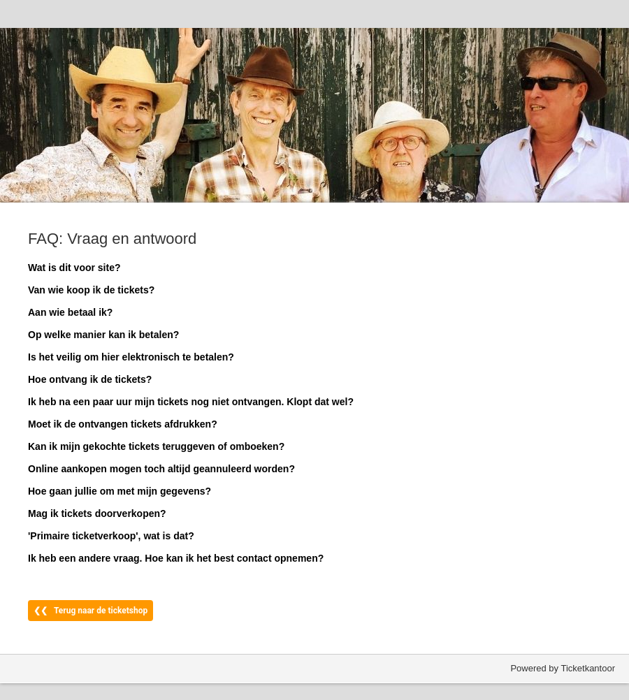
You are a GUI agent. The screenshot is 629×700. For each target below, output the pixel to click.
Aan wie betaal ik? (70, 312)
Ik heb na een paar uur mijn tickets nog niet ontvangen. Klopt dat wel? (191, 401)
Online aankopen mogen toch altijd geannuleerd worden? (161, 468)
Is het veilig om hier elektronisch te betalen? (131, 357)
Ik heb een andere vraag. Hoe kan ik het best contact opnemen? (176, 558)
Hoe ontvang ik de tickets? (90, 379)
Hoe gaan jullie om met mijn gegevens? (119, 491)
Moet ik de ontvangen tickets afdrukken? (122, 424)
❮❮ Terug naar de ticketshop (90, 610)
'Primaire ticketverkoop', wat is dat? (111, 535)
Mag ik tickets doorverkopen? (97, 513)
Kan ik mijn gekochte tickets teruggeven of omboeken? (156, 446)
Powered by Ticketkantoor (562, 668)
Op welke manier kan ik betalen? (103, 334)
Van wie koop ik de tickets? (91, 290)
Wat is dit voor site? (74, 267)
